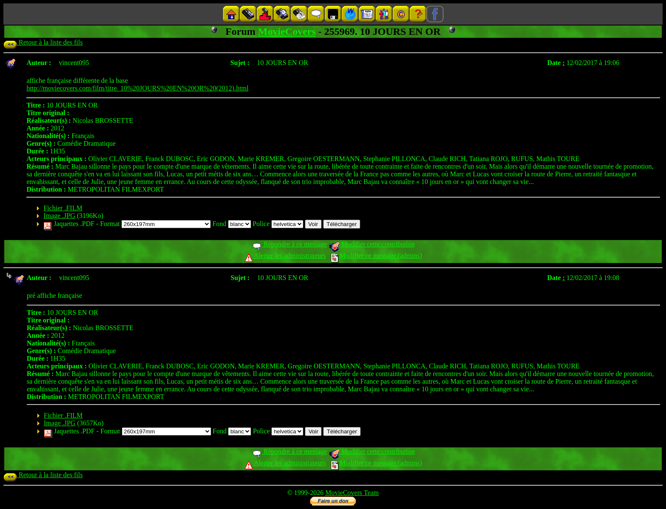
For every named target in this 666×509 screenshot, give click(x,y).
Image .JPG (59, 215)
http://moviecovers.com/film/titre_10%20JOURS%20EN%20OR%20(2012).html (137, 88)
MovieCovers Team (352, 492)
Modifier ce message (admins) (376, 255)
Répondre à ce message (289, 244)
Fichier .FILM (62, 208)
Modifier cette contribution (372, 244)
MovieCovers (287, 31)
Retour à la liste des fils (43, 42)
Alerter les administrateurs (285, 255)
